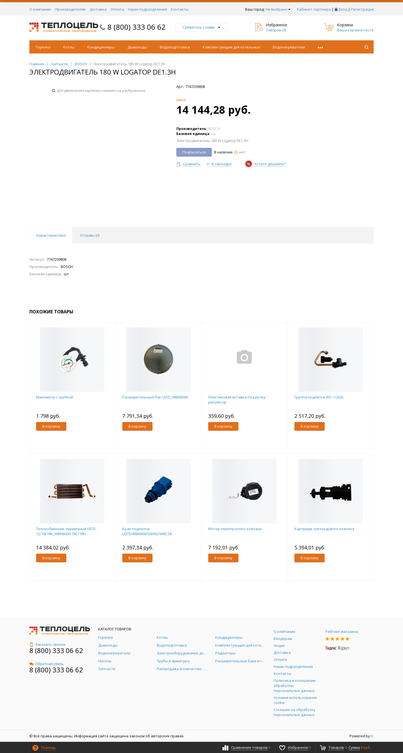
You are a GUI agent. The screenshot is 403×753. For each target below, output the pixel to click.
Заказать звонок (47, 644)
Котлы (68, 47)
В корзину (51, 426)
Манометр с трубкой (54, 397)
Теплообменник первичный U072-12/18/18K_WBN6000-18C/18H (66, 531)
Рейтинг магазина (341, 631)
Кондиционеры (101, 47)
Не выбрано (278, 9)
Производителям (70, 9)
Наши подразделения (147, 9)
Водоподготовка (175, 47)
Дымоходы (137, 47)
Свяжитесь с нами (201, 27)
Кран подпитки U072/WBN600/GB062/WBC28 (147, 531)
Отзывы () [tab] (89, 235)
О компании (40, 9)
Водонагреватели (289, 47)
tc (372, 735)
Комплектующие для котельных (231, 47)
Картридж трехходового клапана (324, 528)
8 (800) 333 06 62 (136, 27)
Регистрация (362, 9)
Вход (343, 9)
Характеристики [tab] (51, 235)
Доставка (98, 9)
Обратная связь (46, 663)
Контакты (180, 9)
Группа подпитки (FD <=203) (318, 397)
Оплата (117, 9)
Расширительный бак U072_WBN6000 (155, 397)
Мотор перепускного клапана (235, 528)
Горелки (43, 47)
